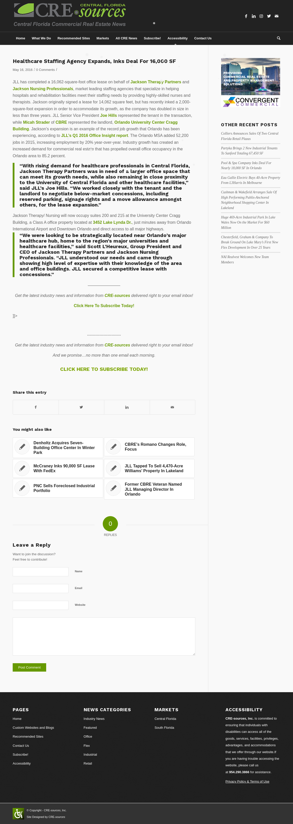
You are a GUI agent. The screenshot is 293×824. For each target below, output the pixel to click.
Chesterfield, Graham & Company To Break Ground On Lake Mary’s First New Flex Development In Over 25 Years (249, 242)
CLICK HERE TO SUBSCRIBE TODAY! (104, 369)
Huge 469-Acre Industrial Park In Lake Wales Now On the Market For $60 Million (248, 222)
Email (78, 588)
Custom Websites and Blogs (33, 728)
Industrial (90, 754)
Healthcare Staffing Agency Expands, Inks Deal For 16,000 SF (94, 61)
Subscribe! (20, 754)
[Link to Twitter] (269, 16)
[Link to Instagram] (261, 16)
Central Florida (165, 719)
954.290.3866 (239, 772)
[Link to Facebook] (246, 16)
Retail (88, 763)
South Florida (164, 728)
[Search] (277, 38)
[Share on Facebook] (36, 407)
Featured (90, 728)
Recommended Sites (28, 736)
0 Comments (45, 70)
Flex (87, 746)
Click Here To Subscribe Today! (104, 306)
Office (88, 736)
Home (17, 719)
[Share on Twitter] (81, 407)
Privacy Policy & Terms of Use (247, 781)
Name (78, 571)
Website (80, 604)
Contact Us (21, 746)
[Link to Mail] (276, 16)
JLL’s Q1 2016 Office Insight (88, 135)
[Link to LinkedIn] (253, 16)
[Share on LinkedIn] (127, 407)
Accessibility (22, 763)
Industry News (94, 719)
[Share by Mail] (172, 407)
